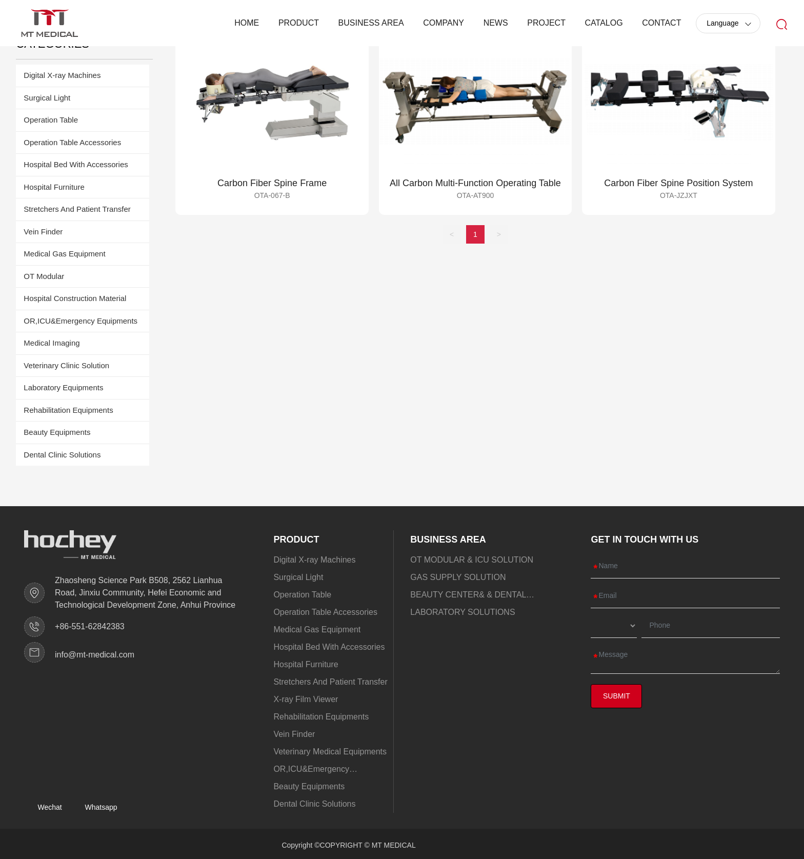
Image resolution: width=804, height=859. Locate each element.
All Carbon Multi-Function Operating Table (475, 183)
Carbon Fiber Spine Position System (678, 183)
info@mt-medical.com (94, 654)
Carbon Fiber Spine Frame (272, 183)
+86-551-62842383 (90, 626)
